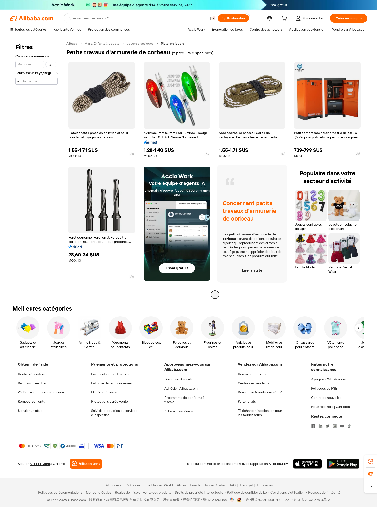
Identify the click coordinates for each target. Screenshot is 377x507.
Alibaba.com (278, 464)
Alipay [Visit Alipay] (181, 485)
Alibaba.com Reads (178, 411)
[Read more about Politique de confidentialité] (246, 492)
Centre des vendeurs (254, 383)
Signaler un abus (30, 410)
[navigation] (37, 169)
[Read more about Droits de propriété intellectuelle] (198, 492)
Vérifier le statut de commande (41, 392)
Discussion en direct (33, 383)
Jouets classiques (140, 43)
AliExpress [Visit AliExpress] (113, 485)
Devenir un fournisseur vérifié (260, 392)
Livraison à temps (104, 392)
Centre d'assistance (33, 374)
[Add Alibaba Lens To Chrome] (86, 464)
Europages (265, 485)
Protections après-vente (109, 401)
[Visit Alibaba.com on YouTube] (342, 426)
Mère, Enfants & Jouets (101, 43)
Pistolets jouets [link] (172, 43)
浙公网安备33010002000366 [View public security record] (267, 500)
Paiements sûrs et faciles (110, 374)
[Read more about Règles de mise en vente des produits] (142, 492)
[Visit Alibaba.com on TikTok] (349, 426)
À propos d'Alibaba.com (328, 379)
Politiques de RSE (324, 388)
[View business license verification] (232, 499)
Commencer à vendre (254, 374)
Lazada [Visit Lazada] (195, 485)
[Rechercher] (233, 18)
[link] (370, 461)
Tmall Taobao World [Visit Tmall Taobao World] (158, 485)
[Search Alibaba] (137, 18)
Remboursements (31, 401)
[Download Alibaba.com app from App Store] (307, 464)
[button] (213, 18)
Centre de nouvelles (326, 397)
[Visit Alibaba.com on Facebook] (313, 426)
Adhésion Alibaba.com (181, 388)
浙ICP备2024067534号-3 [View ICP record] (311, 500)
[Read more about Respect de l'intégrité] (323, 492)
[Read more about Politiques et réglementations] (59, 492)
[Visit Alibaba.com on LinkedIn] (320, 426)
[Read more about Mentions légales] (97, 492)
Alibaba (71, 43)
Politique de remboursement (112, 383)
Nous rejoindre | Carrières (330, 407)
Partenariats (247, 401)
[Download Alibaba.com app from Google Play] (343, 464)
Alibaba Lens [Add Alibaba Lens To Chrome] (40, 464)
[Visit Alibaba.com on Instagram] (335, 426)
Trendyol (246, 485)
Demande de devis (178, 379)
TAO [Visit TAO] (232, 485)
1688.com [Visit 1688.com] (132, 485)
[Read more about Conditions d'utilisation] (286, 492)
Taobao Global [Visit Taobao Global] (214, 485)
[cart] (285, 19)
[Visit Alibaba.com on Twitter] (328, 426)
